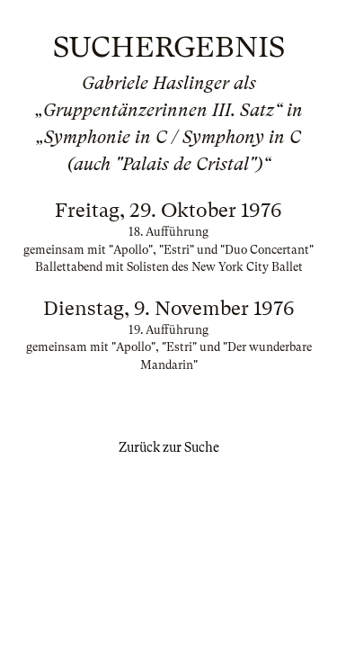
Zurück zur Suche (169, 447)
